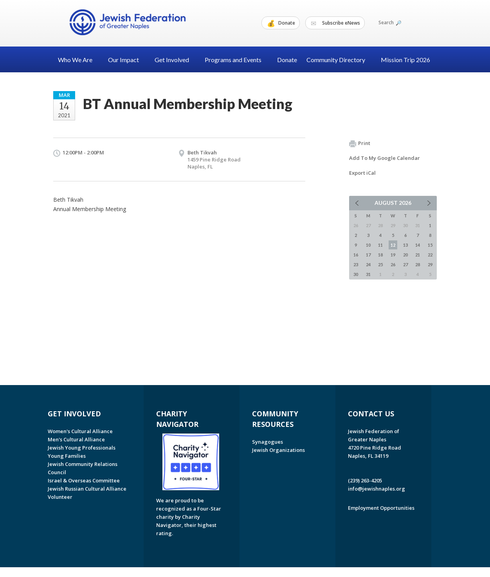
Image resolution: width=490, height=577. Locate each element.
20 (405, 254)
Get (175, 59)
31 (368, 274)
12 (393, 244)
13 (405, 244)
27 (405, 264)
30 (355, 274)
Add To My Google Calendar (384, 157)
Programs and (236, 59)
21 (417, 254)
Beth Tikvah (202, 152)
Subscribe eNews (335, 23)
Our (126, 59)
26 (393, 264)
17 (368, 254)
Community (338, 59)
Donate (281, 23)
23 (355, 264)
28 (417, 264)
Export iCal (362, 172)
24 (368, 264)
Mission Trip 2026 (405, 59)
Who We (78, 59)
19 (393, 254)
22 (430, 254)
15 (430, 244)
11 (380, 244)
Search (389, 22)
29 (430, 264)
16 (355, 254)
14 (417, 244)
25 (380, 264)
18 (380, 254)
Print (359, 143)
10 (368, 244)
